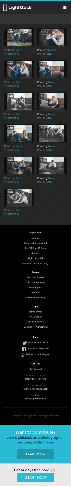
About (35, 238)
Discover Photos (35, 277)
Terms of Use (35, 311)
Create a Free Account (35, 243)
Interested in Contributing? (35, 263)
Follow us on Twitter (38, 342)
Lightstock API (35, 258)
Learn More (35, 454)
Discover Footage (36, 282)
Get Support (35, 369)
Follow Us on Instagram (38, 354)
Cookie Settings (35, 321)
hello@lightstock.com (35, 398)
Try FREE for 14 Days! (35, 248)
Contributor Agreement (36, 327)
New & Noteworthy (35, 297)
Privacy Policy (35, 317)
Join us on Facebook (38, 348)
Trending (35, 292)
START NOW (35, 477)
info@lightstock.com (35, 379)
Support (35, 253)
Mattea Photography (13, 52)
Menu (65, 8)
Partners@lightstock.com (35, 389)
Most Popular (35, 287)
